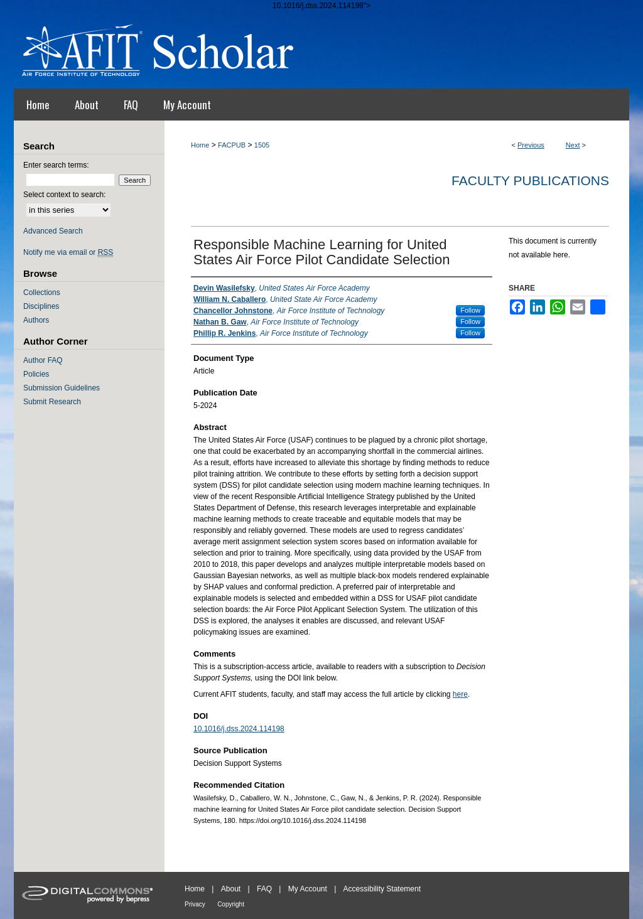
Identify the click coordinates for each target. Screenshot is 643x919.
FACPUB (232, 145)
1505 (261, 145)
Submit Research (52, 401)
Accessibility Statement (382, 888)
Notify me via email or (68, 252)
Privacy (195, 904)
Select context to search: (64, 194)
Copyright (230, 904)
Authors (36, 320)
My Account (307, 888)
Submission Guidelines (61, 388)
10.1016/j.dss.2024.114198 (238, 728)
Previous (530, 145)
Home (200, 145)
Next (573, 145)
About (230, 888)
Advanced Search (53, 231)
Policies (36, 374)
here (460, 694)
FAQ (264, 888)
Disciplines (41, 306)
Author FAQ (43, 360)
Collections (41, 292)
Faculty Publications (530, 180)
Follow (470, 310)
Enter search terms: (56, 165)
